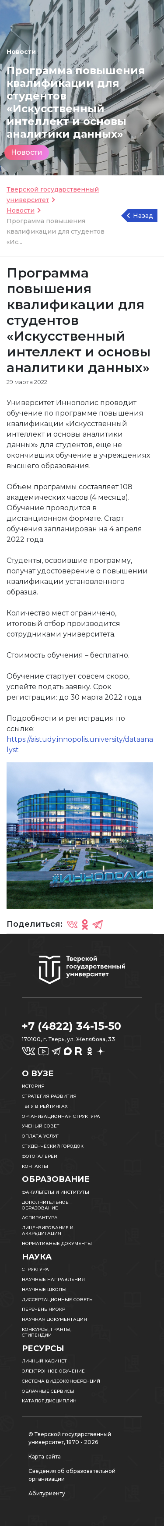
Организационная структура (61, 1116)
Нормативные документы (57, 1243)
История (33, 1086)
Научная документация (54, 1319)
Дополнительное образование (45, 1205)
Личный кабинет (44, 1361)
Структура (35, 1269)
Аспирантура (40, 1217)
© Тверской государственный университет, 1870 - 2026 (69, 1438)
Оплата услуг (40, 1136)
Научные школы (44, 1289)
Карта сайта (44, 1456)
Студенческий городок (53, 1146)
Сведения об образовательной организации (71, 1475)
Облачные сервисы (48, 1391)
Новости (26, 152)
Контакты (35, 1166)
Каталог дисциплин (49, 1401)
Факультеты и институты (55, 1192)
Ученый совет (40, 1126)
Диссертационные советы (58, 1299)
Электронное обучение (53, 1371)
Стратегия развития (49, 1096)
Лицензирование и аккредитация (47, 1230)
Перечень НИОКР (43, 1309)
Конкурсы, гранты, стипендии (46, 1332)
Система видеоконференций (61, 1381)
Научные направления (53, 1279)
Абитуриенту (46, 1493)
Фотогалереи (39, 1156)
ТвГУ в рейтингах (45, 1106)
